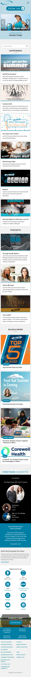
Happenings (15, 51)
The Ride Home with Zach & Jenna (15, 482)
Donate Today (15, 35)
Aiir (21, 672)
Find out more (15, 622)
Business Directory (7, 654)
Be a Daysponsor (6, 652)
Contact (19, 642)
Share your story (21, 647)
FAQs (17, 652)
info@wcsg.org (8, 590)
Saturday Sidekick (6, 644)
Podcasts (15, 230)
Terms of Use (20, 657)
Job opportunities (7, 647)
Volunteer (4, 649)
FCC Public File (5, 664)
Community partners (7, 657)
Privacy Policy (20, 654)
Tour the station (6, 642)
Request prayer (21, 644)
